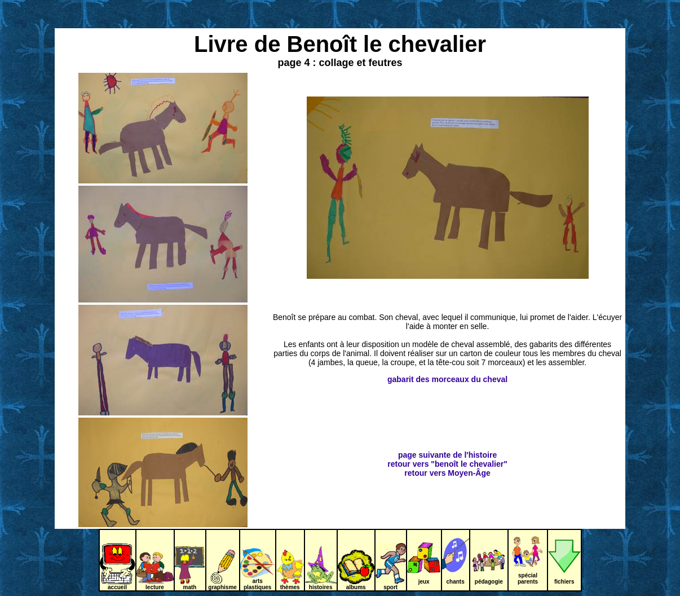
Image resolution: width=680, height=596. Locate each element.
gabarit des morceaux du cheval (447, 379)
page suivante (424, 454)
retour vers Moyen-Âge (447, 472)
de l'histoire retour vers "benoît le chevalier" (447, 459)
